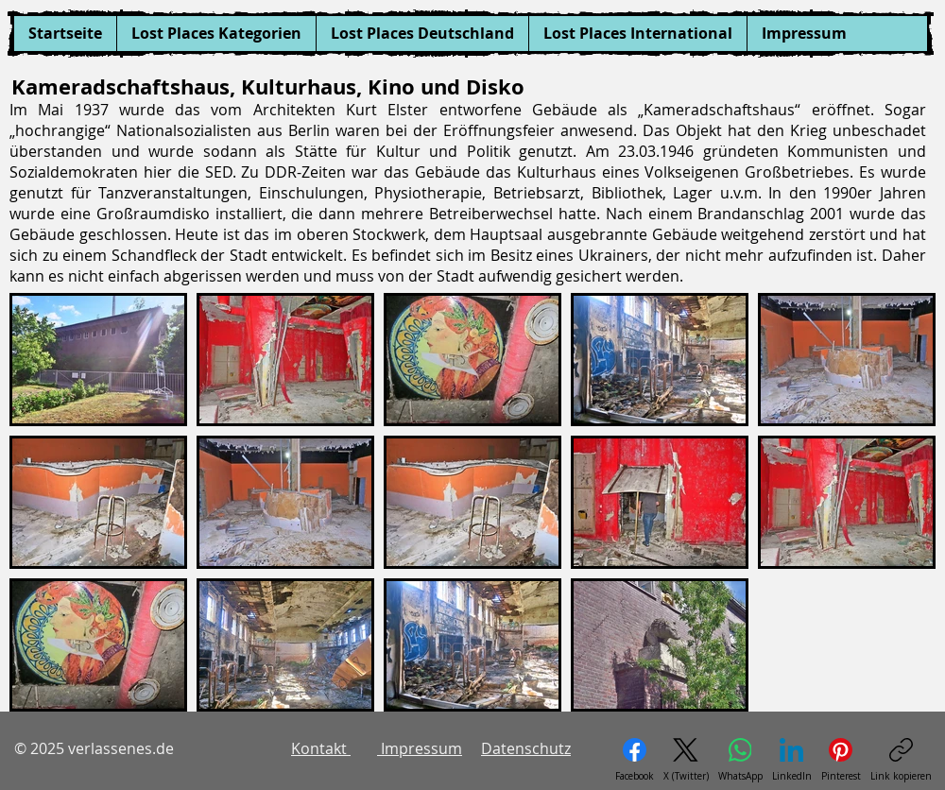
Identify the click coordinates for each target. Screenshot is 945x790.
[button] (216, 33)
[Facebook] (634, 760)
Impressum (419, 748)
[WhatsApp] (740, 760)
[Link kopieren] (901, 760)
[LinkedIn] (792, 760)
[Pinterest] (841, 760)
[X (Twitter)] (686, 760)
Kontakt (321, 748)
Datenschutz (526, 748)
